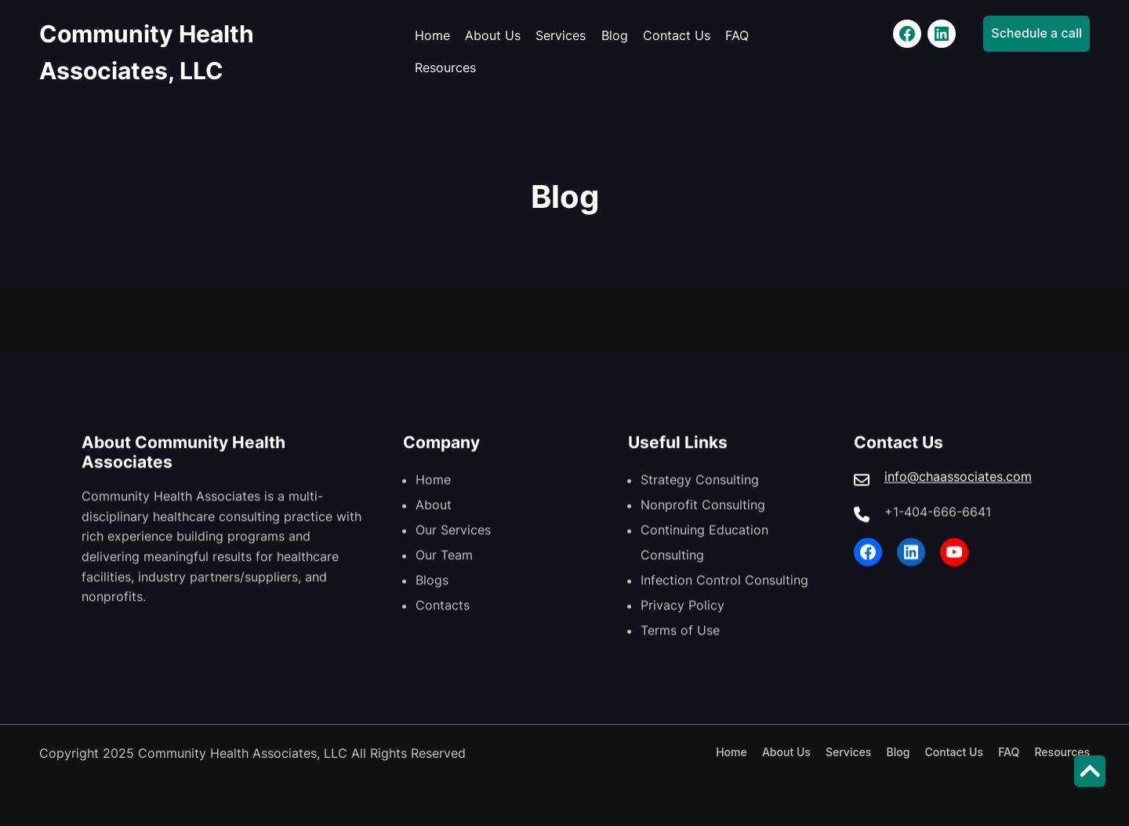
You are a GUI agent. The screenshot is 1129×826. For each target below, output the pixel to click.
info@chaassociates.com (958, 487)
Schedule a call (1036, 33)
